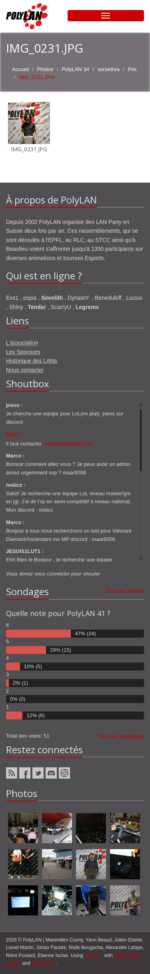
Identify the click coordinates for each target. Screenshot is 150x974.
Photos (45, 69)
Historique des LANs (31, 361)
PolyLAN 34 (75, 69)
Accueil (20, 69)
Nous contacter (25, 370)
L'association (22, 343)
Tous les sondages (121, 736)
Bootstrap (44, 963)
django (93, 955)
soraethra (109, 69)
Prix (132, 69)
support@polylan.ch (68, 443)
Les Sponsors (23, 352)
